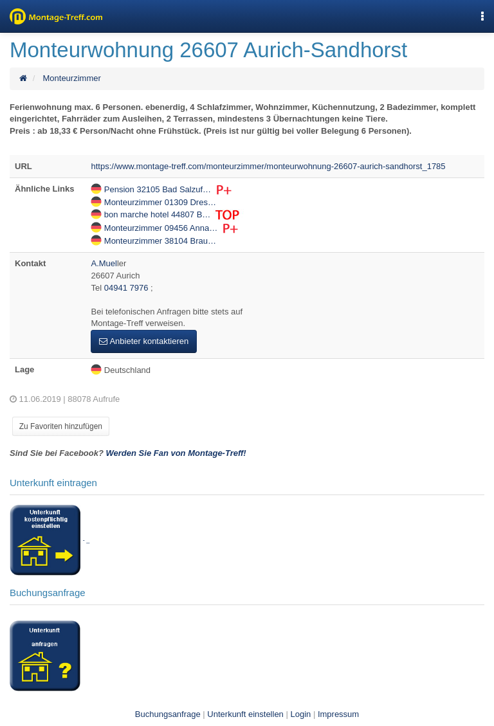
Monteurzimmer (71, 78)
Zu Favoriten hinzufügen (60, 426)
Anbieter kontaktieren (143, 341)
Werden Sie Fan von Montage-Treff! (176, 453)
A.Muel (103, 263)
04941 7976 (127, 288)
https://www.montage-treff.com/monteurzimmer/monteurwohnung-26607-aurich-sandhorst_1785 (268, 166)
